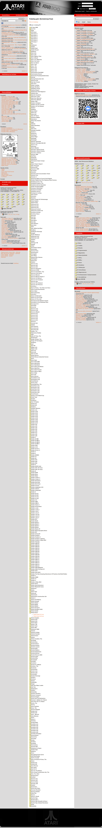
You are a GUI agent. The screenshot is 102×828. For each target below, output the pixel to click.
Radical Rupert (34, 90)
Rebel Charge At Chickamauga (38, 199)
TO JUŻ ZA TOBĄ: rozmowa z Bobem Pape (87, 201)
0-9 (3, 194)
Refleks (32, 239)
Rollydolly (33, 692)
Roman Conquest (35, 695)
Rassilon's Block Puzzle (36, 149)
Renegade (33, 254)
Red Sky (32, 222)
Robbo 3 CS (33, 447)
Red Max (32, 218)
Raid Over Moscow (35, 98)
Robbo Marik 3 (34, 524)
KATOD (78, 195)
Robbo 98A (33, 463)
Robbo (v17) (33, 422)
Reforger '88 (33, 242)
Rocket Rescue (34, 653)
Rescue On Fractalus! (36, 279)
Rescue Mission (34, 275)
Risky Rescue (34, 355)
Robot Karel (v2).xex (38, 616)
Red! (31, 226)
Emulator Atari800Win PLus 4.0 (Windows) (12, 129)
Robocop (32, 593)
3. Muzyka (78, 248)
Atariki (3, 169)
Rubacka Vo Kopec (35, 748)
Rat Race (32, 156)
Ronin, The (33, 703)
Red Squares (33, 223)
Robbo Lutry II (34, 512)
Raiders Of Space (35, 103)
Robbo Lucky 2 (34, 509)
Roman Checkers (34, 693)
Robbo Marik (33, 521)
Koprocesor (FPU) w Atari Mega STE (85, 49)
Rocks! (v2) (33, 672)
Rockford (32, 663)
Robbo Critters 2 (34, 479)
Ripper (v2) (33, 348)
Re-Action (33, 170)
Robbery (32, 406)
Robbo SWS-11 (34, 559)
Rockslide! (33, 674)
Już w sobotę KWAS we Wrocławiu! (10, 35)
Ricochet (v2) (33, 329)
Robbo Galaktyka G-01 (36, 487)
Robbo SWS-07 (34, 553)
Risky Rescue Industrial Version (38, 357)
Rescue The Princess (36, 284)
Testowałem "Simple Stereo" (83, 305)
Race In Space (34, 62)
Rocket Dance (34, 643)
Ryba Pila (32, 793)
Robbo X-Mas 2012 (35, 582)
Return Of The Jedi (35, 299)
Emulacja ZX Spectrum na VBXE (10, 110)
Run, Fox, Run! (34, 773)
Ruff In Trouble (34, 757)
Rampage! (33, 140)
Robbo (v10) (33, 411)
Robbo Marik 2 (34, 522)
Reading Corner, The (35, 181)
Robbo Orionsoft (34, 533)
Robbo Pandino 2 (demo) (37, 538)
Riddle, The (33, 331)
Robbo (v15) (33, 419)
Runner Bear (33, 782)
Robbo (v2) (33, 424)
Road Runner (33, 394)
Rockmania (33, 669)
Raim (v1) (32, 112)
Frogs (3, 220)
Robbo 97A (33, 459)
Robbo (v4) (33, 427)
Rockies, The (33, 666)
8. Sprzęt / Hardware (81, 77)
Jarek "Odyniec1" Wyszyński (83, 208)
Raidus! (32, 107)
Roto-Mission (33, 716)
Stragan (77, 216)
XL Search (4, 176)
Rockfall (32, 661)
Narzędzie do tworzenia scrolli (9, 99)
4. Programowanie (81, 250)
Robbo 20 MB (33, 439)
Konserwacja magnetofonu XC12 (10, 104)
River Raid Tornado (35, 369)
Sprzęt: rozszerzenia (81, 222)
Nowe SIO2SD (79, 297)
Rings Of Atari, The (35, 339)
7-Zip (14, 214)
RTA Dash (32, 32)
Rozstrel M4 (33, 746)
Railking (32, 109)
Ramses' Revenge (35, 141)
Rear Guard (33, 194)
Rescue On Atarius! (35, 278)
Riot (31, 344)
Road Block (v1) (34, 377)
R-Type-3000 (33, 27)
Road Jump (33, 382)
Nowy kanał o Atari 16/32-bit (9, 58)
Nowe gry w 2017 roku (7, 107)
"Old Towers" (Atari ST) (7, 218)
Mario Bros (4, 225)
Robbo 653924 (34, 455)
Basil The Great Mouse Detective (10, 238)
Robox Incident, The (35, 638)
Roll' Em (32, 687)
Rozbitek (32, 743)
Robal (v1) (33, 403)
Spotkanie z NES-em (7, 32)
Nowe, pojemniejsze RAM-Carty (84, 217)
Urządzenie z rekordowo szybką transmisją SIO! (14, 30)
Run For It (33, 769)
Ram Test (32, 128)
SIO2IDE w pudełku (81, 318)
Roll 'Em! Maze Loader (36, 685)
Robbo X (32, 580)
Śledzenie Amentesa (81, 198)
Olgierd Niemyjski (80, 211)
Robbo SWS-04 (34, 548)
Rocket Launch (34, 646)
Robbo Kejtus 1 (34, 504)
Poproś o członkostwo (91, 11)
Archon (3, 234)
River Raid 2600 (34, 361)
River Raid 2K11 (34, 363)
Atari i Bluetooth (80, 295)
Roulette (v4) (33, 728)
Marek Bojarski (79, 210)
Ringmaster (33, 337)
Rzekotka (32, 806)
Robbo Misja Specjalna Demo (38, 530)
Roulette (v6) (33, 732)
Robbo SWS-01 (34, 543)
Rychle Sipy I (33, 799)
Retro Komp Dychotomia (37, 289)
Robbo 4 (32, 451)
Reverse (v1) (33, 308)
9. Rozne (78, 262)
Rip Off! (32, 345)
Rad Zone (32, 83)
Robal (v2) (33, 405)
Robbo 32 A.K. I (34, 448)
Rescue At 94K (34, 270)
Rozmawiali (78, 185)
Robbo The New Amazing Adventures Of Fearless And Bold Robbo (48, 574)
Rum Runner (33, 765)
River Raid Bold (34, 365)
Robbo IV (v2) (34, 498)
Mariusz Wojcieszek (81, 196)
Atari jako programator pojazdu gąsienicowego (87, 292)
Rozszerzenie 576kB (81, 313)
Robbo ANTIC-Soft (35, 466)
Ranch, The (33, 144)
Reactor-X (33, 177)
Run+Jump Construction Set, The (39, 772)
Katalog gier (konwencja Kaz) (8, 187)
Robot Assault (34, 601)
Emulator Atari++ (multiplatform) (9, 130)
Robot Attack (33, 602)
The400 (78, 29)
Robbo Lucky (33, 508)
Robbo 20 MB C (34, 443)
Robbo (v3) (33, 426)
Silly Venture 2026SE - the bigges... (85, 31)
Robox (32, 637)
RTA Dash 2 (33, 33)
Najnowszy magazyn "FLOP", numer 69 (11, 53)
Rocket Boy (33, 642)
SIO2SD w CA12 (80, 298)
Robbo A (32, 464)
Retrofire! (32, 294)
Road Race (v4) (34, 390)
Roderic (32, 677)
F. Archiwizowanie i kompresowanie (85, 274)
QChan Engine (5, 121)
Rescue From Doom (35, 273)
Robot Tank (33, 626)
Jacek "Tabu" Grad (80, 205)
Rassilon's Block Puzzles (37, 151)
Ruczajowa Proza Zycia (36, 754)
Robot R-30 (33, 621)
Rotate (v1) (33, 711)
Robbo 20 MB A (34, 440)
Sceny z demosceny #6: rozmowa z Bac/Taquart (14, 48)
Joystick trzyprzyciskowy (82, 307)
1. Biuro (78, 243)
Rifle (31, 334)
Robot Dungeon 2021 (36, 609)
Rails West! (33, 111)
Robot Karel (33, 612)
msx (93, 172)
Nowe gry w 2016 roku (7, 111)
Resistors (32, 286)
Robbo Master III (34, 529)
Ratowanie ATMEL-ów (81, 300)
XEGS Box (78, 316)
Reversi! (32, 321)
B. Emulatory (79, 265)
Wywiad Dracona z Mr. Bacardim (84, 187)
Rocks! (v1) (33, 671)
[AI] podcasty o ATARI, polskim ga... (85, 56)
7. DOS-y (78, 257)
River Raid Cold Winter (36, 366)
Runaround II (33, 775)
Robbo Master (34, 527)
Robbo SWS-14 (34, 564)
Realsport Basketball (35, 188)
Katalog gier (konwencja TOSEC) (9, 211)
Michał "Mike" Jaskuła (81, 191)
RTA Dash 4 (33, 37)
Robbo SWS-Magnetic (36, 567)
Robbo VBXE (33, 577)
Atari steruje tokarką (81, 319)
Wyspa (3, 233)
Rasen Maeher (34, 148)
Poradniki (3, 95)
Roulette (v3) (33, 727)
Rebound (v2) (33, 205)
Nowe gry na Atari (80, 59)
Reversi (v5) (33, 320)
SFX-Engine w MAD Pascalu (9, 97)
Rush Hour (33, 786)
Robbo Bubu (33, 475)
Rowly (32, 740)
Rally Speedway (34, 125)
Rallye (32, 127)
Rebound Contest (35, 209)
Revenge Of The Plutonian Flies (38, 302)
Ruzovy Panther (34, 791)
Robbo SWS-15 (34, 566)
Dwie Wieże (5, 237)
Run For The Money (35, 770)
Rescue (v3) (33, 267)
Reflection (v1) (34, 236)
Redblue (32, 230)
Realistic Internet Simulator (37, 185)
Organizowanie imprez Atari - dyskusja (10, 252)
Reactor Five (33, 175)
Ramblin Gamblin (35, 130)
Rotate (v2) (33, 712)
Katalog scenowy (79, 163)
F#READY (78, 192)
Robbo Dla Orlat (34, 482)
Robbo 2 (32, 437)
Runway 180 (33, 783)
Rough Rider (33, 722)
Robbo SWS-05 (34, 549)
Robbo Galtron (34, 488)
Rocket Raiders (34, 650)
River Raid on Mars (35, 371)
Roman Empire (34, 696)
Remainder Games (35, 247)
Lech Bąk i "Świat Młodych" (82, 190)
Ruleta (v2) (33, 764)
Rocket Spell (33, 656)
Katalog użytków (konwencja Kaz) (84, 236)
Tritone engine (5, 120)
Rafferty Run (33, 93)
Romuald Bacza (80, 197)
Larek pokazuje (5, 109)
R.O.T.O (32, 29)
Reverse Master (34, 312)
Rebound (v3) (33, 207)
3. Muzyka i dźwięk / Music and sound (85, 71)
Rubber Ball (33, 749)
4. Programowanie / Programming (84, 72)
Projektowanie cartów (81, 301)
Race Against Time (35, 56)
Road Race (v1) (34, 385)
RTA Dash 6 (33, 40)
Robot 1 (32, 598)
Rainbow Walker (34, 117)
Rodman (32, 679)
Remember (33, 249)
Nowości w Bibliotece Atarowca (9, 67)
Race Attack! (33, 58)
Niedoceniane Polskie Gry (82, 41)
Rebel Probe (33, 202)
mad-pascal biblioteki (81, 44)
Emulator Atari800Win (6, 128)
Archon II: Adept (6, 230)
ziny (88, 180)
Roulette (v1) (33, 724)
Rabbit (32, 46)
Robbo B (32, 471)
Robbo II (32, 492)
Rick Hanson (33, 326)
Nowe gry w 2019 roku (7, 106)
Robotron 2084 (34, 629)
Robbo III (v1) (33, 493)
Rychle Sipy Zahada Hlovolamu (38, 802)
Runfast (32, 777)
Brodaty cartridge (6, 63)
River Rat (32, 374)
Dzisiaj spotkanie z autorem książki (10, 64)
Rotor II (32, 719)
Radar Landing (34, 85)
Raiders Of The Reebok (36, 106)
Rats (31, 162)
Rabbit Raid (33, 48)
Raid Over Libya (34, 96)
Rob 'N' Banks (34, 402)
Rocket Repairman (35, 651)
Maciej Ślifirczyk (80, 207)
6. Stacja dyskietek (81, 255)
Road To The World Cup (36, 395)
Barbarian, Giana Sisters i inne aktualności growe (14, 40)
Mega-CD (78, 51)
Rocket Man (33, 648)
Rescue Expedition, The (36, 271)
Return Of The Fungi (35, 297)
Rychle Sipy (33, 798)
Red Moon (33, 220)
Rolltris (32, 690)
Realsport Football (35, 189)
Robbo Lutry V (34, 517)
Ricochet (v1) (33, 328)
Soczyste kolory (80, 314)
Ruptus (32, 785)
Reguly (32, 244)
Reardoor (32, 196)
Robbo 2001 (33, 445)
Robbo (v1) (33, 410)
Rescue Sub (33, 281)
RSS (24, 20)
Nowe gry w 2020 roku (7, 105)
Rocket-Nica (33, 658)
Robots (32, 630)
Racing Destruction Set (36, 78)
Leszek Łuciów (79, 200)
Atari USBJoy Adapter (81, 220)
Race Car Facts (34, 61)
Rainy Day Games (35, 120)
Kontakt (3, 179)
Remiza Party (33, 250)
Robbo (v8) (33, 434)
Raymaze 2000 (34, 168)
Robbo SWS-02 (34, 545)
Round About (33, 735)
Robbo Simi (33, 570)
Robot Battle (33, 604)
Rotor (31, 717)
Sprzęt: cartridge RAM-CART (83, 225)
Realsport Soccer (35, 191)
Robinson (32, 588)
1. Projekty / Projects (81, 69)
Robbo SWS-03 (34, 546)
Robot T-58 (33, 624)
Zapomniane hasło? (80, 11)
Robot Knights (34, 618)
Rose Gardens (34, 706)
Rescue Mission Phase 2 (36, 276)
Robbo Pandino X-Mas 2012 (37, 540)
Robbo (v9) (33, 435)
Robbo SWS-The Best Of (36, 569)
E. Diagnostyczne (80, 272)
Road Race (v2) (34, 387)
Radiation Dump (34, 88)
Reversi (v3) (33, 316)
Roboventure (33, 635)
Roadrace (32, 400)
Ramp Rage (33, 136)
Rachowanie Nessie (35, 74)
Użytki (83, 22)
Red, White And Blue (35, 228)
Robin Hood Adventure (36, 585)
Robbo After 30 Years (36, 469)
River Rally (33, 373)
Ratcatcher (33, 159)
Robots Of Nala (34, 632)
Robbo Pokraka (34, 541)
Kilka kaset (78, 46)
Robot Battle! (33, 606)
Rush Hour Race (34, 788)
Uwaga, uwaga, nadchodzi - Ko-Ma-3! (85, 54)
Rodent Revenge (34, 675)
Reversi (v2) (33, 315)
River (31, 358)
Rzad (31, 804)
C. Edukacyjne (80, 267)
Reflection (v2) (34, 238)
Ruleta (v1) (33, 762)
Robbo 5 (32, 453)
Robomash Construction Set (38, 596)
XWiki (2, 170)
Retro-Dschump (34, 292)
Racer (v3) (33, 70)
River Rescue (33, 376)
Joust (3, 223)
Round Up (33, 736)
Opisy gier (3, 217)
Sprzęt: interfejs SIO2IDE (82, 229)
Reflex (32, 241)
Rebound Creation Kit (36, 210)
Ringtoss (32, 342)
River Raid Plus (34, 368)
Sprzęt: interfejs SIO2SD (82, 230)
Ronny (32, 704)
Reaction (32, 172)
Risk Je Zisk (33, 353)
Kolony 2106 (5, 229)
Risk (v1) (32, 350)
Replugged (33, 258)
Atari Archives (4, 174)
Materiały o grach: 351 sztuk (9, 163)
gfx (98, 168)
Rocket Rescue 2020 (35, 655)
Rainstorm (33, 119)
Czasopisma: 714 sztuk (7, 158)
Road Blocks (33, 381)
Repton (32, 262)
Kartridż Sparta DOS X (7, 100)
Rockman (32, 667)
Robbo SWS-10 (34, 558)
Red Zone (32, 225)
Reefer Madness (34, 234)
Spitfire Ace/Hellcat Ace (7, 232)
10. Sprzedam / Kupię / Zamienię (84, 80)
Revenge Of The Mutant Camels (38, 300)
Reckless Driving (34, 212)
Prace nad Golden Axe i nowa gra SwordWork (13, 37)
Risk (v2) (32, 352)
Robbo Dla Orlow (34, 484)
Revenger (32, 305)
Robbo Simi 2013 (34, 572)
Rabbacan (33, 45)
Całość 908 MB (80, 279)
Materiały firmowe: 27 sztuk (8, 161)
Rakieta (32, 123)
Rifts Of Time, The (35, 336)
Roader (32, 398)
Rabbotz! (32, 51)
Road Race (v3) (34, 389)
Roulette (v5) (33, 730)
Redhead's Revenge (35, 231)
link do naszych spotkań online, (83, 95)
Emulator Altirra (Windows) (8, 131)
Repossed (33, 260)
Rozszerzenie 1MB (80, 306)
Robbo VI (32, 578)
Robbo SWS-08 (34, 554)
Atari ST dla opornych (7, 117)
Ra (31, 43)
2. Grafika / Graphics (81, 70)
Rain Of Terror (34, 115)
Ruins (31, 761)
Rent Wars (33, 255)
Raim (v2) (32, 114)
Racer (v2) (33, 69)
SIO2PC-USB (79, 296)
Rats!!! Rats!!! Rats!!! (36, 164)
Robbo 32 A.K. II (34, 450)
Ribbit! (32, 324)
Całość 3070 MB (6, 208)
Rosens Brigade (34, 709)
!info (88, 170)
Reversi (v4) (33, 318)
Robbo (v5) (33, 429)
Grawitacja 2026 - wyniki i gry (9, 42)
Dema (89, 22)
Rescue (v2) (33, 265)
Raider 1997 (33, 101)
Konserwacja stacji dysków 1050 (10, 102)
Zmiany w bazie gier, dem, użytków (84, 61)
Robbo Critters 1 (34, 477)
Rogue (32, 680)
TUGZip (17, 214)
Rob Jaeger (79, 203)
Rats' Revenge (34, 165)
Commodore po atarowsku (8, 27)
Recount (32, 215)
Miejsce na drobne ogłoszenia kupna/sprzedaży (88, 226)
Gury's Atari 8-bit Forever (7, 171)
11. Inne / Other (80, 81)
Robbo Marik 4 (34, 525)
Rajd (31, 122)
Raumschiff (33, 167)
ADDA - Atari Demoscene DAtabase (84, 161)
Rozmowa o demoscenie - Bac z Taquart (12, 44)
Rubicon (32, 751)
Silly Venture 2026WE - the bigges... (85, 34)
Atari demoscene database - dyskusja (10, 253)
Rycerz (32, 794)
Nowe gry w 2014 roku (7, 118)
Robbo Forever (5, 228)
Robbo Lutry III (34, 514)
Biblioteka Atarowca (6, 134)
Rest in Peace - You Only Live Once (39, 287)
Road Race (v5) (34, 392)
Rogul (31, 684)
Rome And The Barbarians (37, 698)
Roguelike (33, 682)
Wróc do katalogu (33, 22)
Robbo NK (33, 532)
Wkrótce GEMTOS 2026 (8, 47)
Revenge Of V (34, 304)
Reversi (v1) (33, 313)
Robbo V (32, 575)
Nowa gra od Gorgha (81, 36)
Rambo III (32, 133)
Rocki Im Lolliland (35, 664)
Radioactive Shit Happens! (37, 91)
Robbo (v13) (33, 416)
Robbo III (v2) (33, 495)
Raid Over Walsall (35, 99)
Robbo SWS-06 (34, 551)
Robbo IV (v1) (34, 496)
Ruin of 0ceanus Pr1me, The (37, 759)
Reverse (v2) (33, 310)
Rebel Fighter (33, 201)
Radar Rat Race (34, 87)
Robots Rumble (34, 634)
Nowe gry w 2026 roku (7, 96)
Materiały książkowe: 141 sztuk (9, 160)
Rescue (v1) (33, 263)
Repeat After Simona (35, 257)
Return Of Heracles (35, 295)
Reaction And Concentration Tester (39, 173)
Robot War (33, 627)
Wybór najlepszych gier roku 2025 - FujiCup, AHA (14, 61)
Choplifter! (4, 222)
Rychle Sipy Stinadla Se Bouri (38, 801)
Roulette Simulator (35, 733)
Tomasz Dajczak (80, 189)
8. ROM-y (78, 260)
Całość (5, 214)
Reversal (32, 307)
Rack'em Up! (33, 80)
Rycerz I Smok (34, 796)
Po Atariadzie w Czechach (8, 33)
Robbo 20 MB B (34, 442)
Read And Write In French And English (40, 178)
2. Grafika (78, 245)
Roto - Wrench (34, 714)
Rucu (31, 753)
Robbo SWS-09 (34, 556)
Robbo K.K (33, 500)
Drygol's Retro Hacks (6, 175)
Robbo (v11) (33, 413)
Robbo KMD (33, 501)
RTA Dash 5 (33, 38)
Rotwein (32, 720)
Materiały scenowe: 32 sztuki (9, 159)
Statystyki (3, 257)
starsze (25, 124)
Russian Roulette (34, 790)
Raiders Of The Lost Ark (36, 104)
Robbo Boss (33, 474)
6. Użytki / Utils (79, 75)
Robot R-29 (33, 619)
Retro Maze (33, 291)
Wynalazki (77, 291)
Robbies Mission (34, 408)
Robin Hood (33, 583)
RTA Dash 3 (33, 35)
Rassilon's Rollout (35, 152)
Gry (79, 22)
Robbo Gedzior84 (35, 490)
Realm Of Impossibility (36, 186)
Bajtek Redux (4, 165)
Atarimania (4, 172)
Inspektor (4, 241)
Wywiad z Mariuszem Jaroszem (84, 186)
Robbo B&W (33, 472)
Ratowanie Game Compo (37, 160)
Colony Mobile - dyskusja (7, 254)
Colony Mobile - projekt (7, 255)
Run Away (33, 767)
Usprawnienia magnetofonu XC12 (10, 101)
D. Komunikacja (80, 270)
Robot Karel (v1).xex (38, 614)
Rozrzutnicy (33, 745)
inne (13, 206)
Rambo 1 (32, 131)
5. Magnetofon (80, 252)
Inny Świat (4, 240)
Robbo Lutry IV (34, 516)
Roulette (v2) (33, 725)
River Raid (33, 360)
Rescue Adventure (35, 268)
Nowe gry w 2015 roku (7, 112)
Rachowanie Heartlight (36, 72)
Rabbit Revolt (34, 50)
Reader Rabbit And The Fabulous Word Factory (43, 180)
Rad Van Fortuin (34, 82)
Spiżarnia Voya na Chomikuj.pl (9, 164)
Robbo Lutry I (34, 511)
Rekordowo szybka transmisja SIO (84, 39)
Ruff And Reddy (34, 756)
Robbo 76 (32, 456)
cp (98, 165)
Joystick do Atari (80, 302)
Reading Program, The (36, 183)
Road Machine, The (35, 384)
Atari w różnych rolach (81, 317)
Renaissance (33, 252)
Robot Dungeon (34, 607)
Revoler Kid (33, 323)
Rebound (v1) (33, 204)
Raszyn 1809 (33, 154)
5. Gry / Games (79, 74)
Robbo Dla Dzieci (34, 480)
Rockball (32, 640)
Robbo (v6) (33, 431)
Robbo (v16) (33, 421)
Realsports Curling (35, 193)
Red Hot (32, 217)
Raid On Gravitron (35, 95)
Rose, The (33, 708)
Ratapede (32, 157)
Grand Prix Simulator (7, 243)
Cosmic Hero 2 (79, 64)
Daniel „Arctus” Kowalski (82, 194)
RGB (31, 30)
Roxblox (32, 741)
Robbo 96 (32, 458)
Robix (31, 590)
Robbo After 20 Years (36, 467)
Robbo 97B (33, 461)
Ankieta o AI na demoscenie (9, 56)
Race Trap (33, 64)
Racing (32, 77)
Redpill (32, 233)
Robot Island (33, 611)
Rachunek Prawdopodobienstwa (39, 75)
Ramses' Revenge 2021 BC (37, 143)
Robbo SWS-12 (34, 561)
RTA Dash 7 (33, 41)
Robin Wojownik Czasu (36, 586)
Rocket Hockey (34, 645)
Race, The (33, 66)
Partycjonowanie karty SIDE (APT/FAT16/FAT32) (14, 114)
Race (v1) (32, 53)
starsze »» (24, 71)
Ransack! (32, 146)
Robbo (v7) (33, 432)
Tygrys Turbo (79, 303)
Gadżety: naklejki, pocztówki (83, 224)
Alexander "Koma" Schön (82, 206)
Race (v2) (32, 54)
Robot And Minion (35, 599)
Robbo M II (33, 519)
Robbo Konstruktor (35, 506)
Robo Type (33, 591)
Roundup (32, 738)
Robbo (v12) (33, 414)
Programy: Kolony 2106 (82, 221)
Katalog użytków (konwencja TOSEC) (85, 282)
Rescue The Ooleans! (36, 283)
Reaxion (32, 197)
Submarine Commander (8, 219)
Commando (4, 224)
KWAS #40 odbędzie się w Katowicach (11, 25)
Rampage (32, 138)
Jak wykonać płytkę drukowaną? (84, 311)
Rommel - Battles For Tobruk (38, 700)
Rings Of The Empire (35, 340)
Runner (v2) (33, 780)
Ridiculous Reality (35, 332)
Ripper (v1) (33, 347)
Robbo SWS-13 (34, 562)
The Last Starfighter (7, 235)
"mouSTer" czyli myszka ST (83, 219)
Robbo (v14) (33, 418)
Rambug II (33, 135)
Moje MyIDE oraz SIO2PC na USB (84, 308)
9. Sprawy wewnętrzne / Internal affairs (85, 78)
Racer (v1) (33, 67)
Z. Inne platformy (80, 277)
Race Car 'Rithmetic (35, 59)
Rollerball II (33, 688)
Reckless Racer (34, 214)
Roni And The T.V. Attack (36, 701)
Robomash (33, 594)
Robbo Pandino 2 (35, 537)
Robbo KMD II (34, 503)
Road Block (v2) (34, 379)
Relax (31, 246)
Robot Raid (33, 622)
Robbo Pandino (34, 535)
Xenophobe (4, 227)
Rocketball (33, 659)
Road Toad (33, 397)
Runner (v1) (33, 778)
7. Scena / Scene (80, 76)
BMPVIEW (4, 116)
